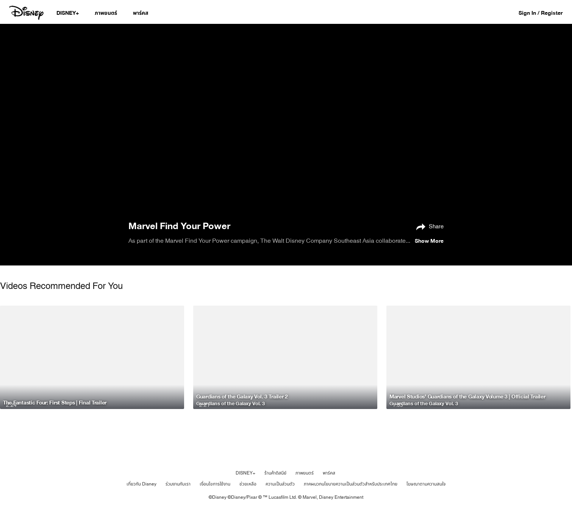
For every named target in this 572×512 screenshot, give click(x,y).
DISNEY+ (245, 473)
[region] (286, 121)
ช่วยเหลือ (247, 484)
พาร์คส (329, 473)
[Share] (428, 226)
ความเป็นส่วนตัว (280, 484)
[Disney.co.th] (27, 13)
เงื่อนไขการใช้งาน (215, 484)
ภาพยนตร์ (304, 473)
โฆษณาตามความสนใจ (425, 484)
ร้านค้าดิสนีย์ (275, 473)
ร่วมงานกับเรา (178, 484)
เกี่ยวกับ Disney (141, 484)
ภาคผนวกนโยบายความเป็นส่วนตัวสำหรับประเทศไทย (350, 484)
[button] (544, 13)
